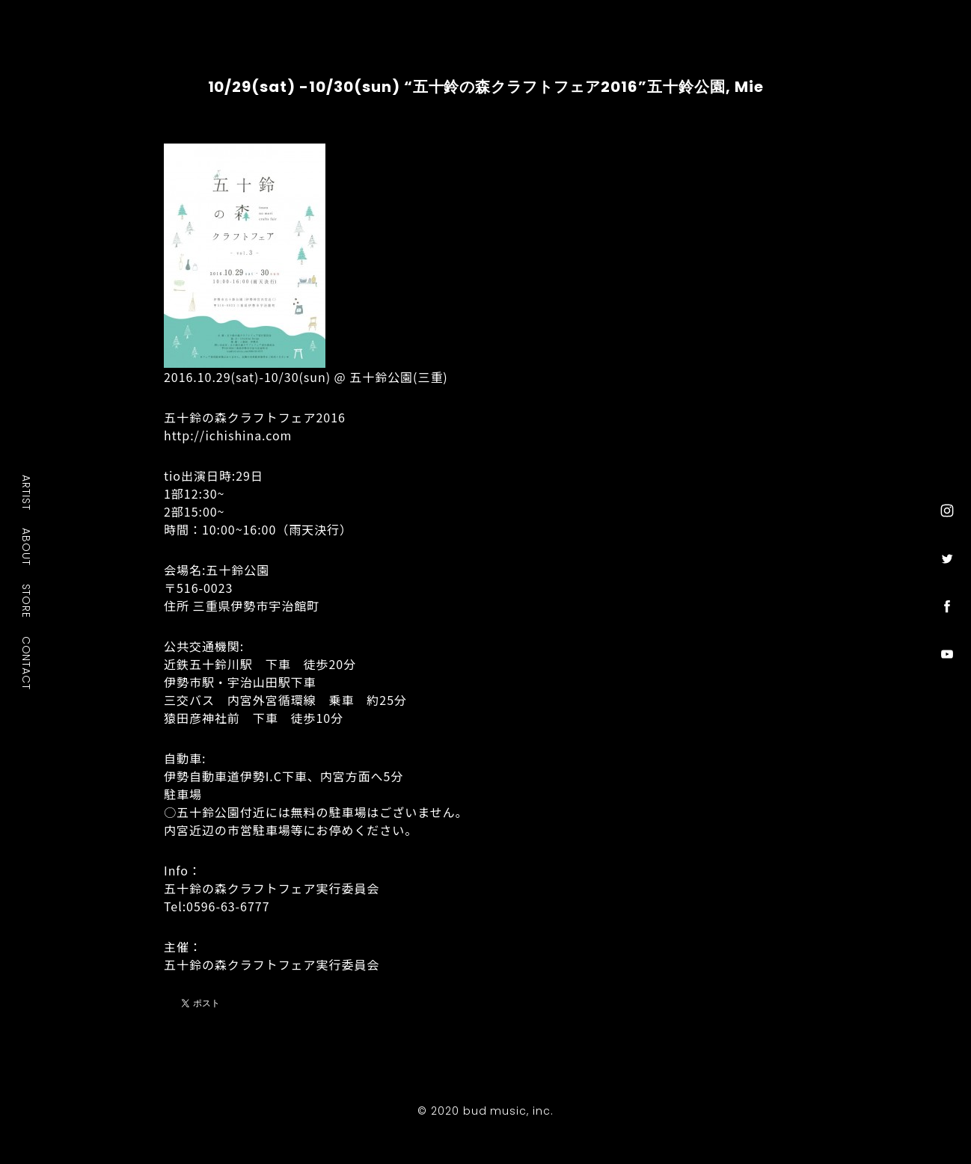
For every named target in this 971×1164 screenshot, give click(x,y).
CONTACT (26, 662)
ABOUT (26, 546)
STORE (26, 600)
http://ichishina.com (228, 435)
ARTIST (26, 492)
